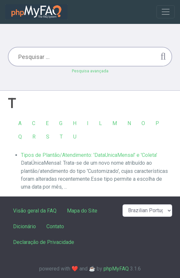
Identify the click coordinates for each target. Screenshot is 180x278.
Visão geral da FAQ (35, 211)
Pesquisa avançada (90, 70)
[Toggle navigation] (165, 11)
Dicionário (24, 226)
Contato (55, 226)
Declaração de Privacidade (43, 242)
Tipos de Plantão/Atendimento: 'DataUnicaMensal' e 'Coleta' (89, 155)
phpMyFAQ (116, 269)
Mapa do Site (82, 211)
